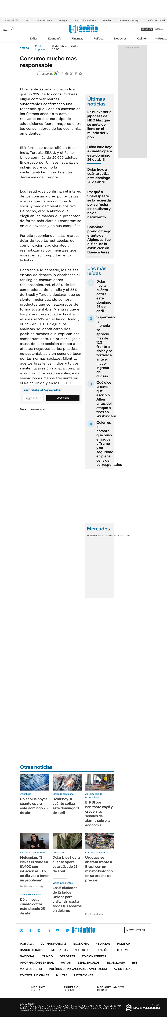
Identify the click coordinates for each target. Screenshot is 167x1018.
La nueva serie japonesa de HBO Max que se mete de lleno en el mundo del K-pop (99, 124)
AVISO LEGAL (123, 969)
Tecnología (116, 962)
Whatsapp (67, 930)
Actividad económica (85, 20)
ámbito (24, 48)
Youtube (57, 930)
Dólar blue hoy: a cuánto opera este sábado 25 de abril (66, 864)
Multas (61, 975)
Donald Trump (44, 20)
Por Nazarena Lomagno (32, 886)
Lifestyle (122, 950)
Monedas (92, 535)
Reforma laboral (156, 20)
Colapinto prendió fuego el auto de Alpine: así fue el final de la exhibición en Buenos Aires (99, 239)
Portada (27, 944)
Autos (66, 962)
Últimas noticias (53, 944)
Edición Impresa (94, 956)
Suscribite (63, 398)
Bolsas (102, 535)
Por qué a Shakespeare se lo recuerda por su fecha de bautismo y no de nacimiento (99, 204)
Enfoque (63, 20)
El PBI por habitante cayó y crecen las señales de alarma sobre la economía (99, 813)
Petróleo (107, 20)
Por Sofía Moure (94, 914)
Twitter (21, 930)
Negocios (120, 38)
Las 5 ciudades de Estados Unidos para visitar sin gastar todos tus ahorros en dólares (67, 899)
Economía (54, 38)
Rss (134, 962)
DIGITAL (38, 989)
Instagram (39, 930)
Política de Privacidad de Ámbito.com (78, 969)
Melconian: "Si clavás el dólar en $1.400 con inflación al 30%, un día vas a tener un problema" (34, 869)
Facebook (30, 930)
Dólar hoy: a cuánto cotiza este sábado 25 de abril (32, 906)
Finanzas (77, 38)
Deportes (67, 956)
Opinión (142, 38)
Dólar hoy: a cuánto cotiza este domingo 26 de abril (98, 175)
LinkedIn (48, 930)
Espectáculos (89, 962)
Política (99, 38)
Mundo (47, 956)
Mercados (59, 950)
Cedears (126, 535)
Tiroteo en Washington (129, 20)
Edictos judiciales (34, 975)
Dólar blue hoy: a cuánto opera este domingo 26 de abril (99, 153)
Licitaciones (83, 975)
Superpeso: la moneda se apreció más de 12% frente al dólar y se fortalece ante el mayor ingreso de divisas (106, 346)
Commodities (113, 535)
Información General (37, 962)
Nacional (27, 956)
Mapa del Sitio (31, 969)
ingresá (159, 29)
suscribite (147, 29)
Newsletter (135, 930)
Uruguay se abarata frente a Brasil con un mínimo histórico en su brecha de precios (99, 869)
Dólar (27, 20)
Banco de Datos (32, 950)
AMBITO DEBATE (110, 989)
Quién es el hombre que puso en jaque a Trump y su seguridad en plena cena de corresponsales (109, 443)
